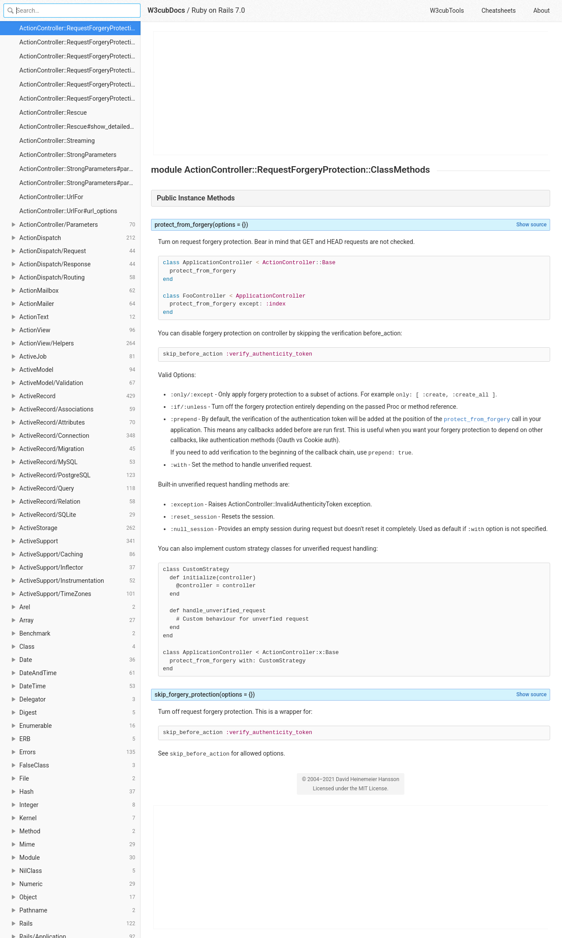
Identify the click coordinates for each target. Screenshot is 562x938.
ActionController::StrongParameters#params (79, 168)
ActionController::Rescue (53, 112)
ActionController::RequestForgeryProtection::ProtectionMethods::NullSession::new (79, 98)
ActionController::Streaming (57, 140)
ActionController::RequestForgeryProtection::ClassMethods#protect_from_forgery (79, 42)
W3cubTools (447, 10)
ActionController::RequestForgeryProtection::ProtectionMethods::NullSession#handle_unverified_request (79, 84)
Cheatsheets (499, 10)
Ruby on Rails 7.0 (218, 10)
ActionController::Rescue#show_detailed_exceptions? (79, 126)
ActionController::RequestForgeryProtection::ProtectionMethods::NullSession (79, 70)
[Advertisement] (351, 93)
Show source (531, 225)
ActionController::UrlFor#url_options (68, 211)
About (541, 10)
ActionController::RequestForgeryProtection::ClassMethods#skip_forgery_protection (79, 56)
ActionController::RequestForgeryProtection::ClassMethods (79, 28)
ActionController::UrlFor (51, 196)
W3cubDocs (166, 10)
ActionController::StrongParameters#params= (79, 182)
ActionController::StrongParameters (67, 154)
